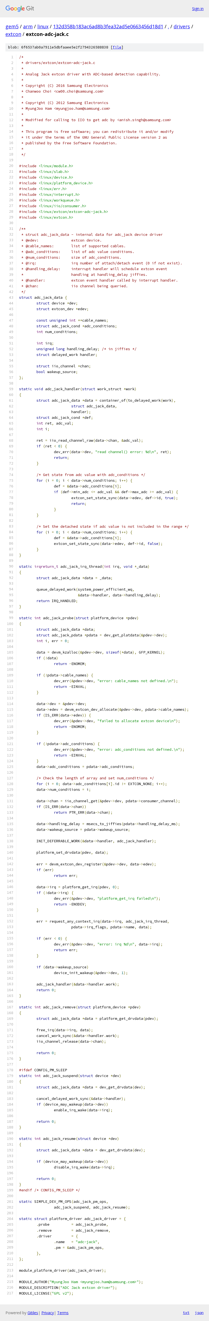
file (117, 47)
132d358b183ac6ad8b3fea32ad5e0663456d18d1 (108, 26)
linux (42, 26)
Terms (63, 1312)
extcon (13, 34)
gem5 (12, 26)
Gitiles (32, 1312)
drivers (182, 26)
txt (186, 1312)
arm (28, 26)
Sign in (198, 8)
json (199, 1312)
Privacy (47, 1312)
